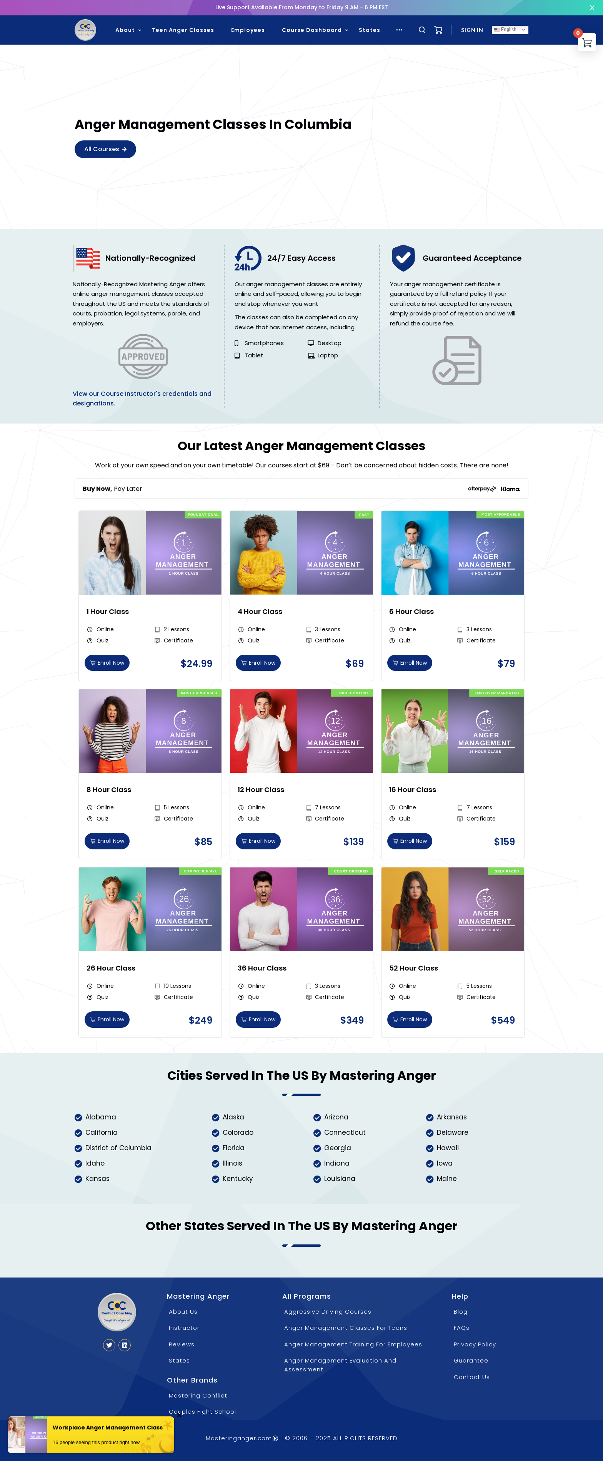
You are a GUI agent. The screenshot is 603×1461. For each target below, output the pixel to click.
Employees (248, 30)
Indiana (337, 1163)
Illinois (232, 1163)
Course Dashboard (312, 30)
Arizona (336, 1117)
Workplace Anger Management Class (108, 1430)
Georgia (337, 1147)
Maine (447, 1178)
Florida (234, 1147)
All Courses (105, 149)
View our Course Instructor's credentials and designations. (142, 398)
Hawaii (448, 1147)
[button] (197, 664)
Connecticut (345, 1132)
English (505, 29)
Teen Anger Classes (183, 30)
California (101, 1132)
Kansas (97, 1178)
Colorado (238, 1132)
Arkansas (452, 1117)
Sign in (472, 30)
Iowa (445, 1163)
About (125, 30)
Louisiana (339, 1178)
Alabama (100, 1117)
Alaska (233, 1117)
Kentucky (238, 1178)
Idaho (95, 1163)
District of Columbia (118, 1147)
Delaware (452, 1132)
